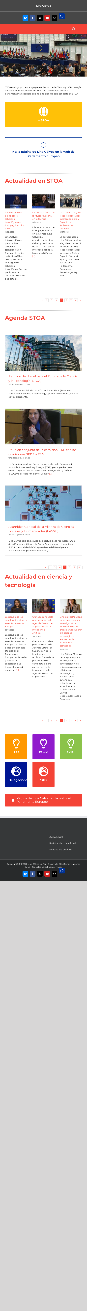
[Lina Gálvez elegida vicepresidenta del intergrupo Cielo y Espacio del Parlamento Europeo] (71, 201)
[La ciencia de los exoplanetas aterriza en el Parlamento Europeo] (16, 606)
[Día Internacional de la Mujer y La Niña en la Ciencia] (43, 201)
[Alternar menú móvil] (80, 29)
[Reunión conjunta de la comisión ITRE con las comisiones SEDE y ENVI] (43, 426)
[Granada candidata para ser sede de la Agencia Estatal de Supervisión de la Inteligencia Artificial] (43, 606)
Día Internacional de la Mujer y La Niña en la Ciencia (43, 215)
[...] (17, 278)
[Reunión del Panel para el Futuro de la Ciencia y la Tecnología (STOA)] (43, 353)
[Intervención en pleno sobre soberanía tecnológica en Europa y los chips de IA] (16, 201)
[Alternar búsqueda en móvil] (73, 29)
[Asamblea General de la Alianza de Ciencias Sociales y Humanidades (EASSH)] (43, 503)
